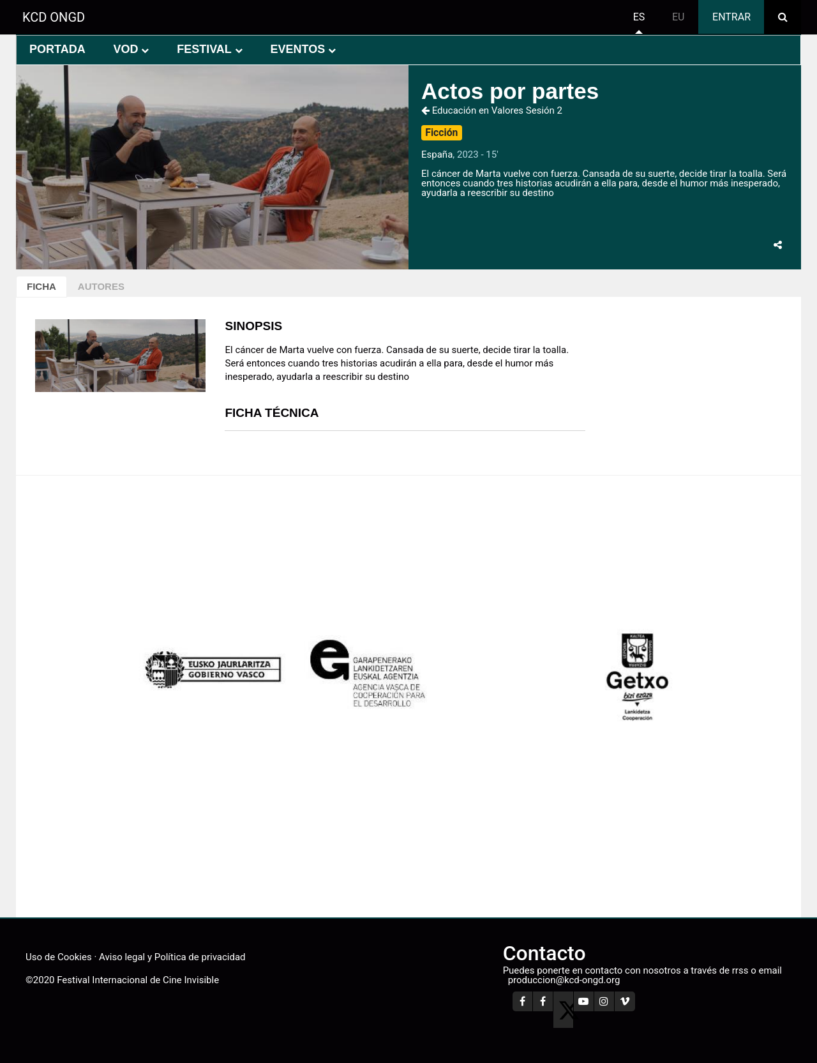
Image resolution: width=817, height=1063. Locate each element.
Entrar (731, 17)
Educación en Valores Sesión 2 (491, 110)
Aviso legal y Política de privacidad (172, 957)
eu (678, 17)
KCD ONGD (53, 17)
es (639, 17)
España (437, 154)
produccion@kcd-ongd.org (564, 980)
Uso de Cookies (59, 957)
